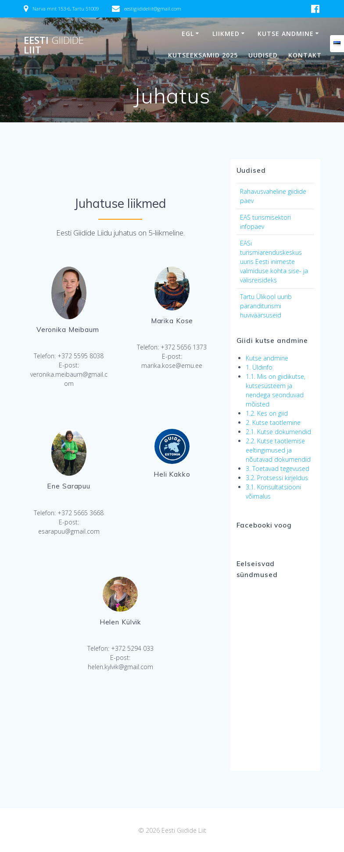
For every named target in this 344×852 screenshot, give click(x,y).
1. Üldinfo (259, 367)
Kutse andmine (286, 33)
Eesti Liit (54, 45)
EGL (188, 33)
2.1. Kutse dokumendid (278, 432)
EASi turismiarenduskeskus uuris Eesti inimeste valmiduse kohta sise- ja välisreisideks (274, 261)
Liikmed (226, 33)
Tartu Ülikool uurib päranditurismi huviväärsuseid (266, 305)
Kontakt (305, 55)
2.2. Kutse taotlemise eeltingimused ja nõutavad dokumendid (278, 450)
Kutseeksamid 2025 (203, 55)
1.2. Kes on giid (267, 413)
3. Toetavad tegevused (277, 468)
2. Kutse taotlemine (273, 422)
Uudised (263, 55)
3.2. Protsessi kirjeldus (277, 478)
